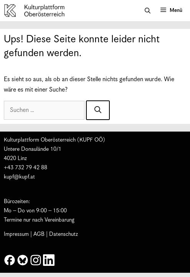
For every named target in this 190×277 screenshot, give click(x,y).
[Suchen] (98, 110)
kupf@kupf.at (19, 177)
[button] (147, 10)
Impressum (16, 234)
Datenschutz (63, 234)
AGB (39, 234)
